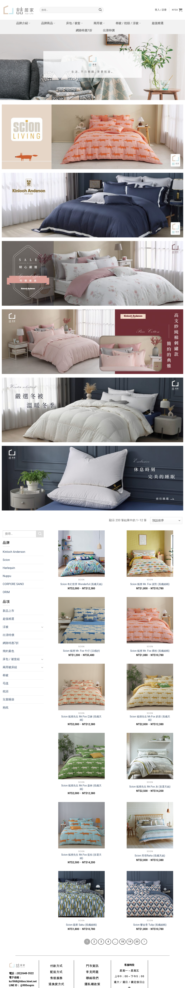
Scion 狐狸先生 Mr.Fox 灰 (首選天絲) (149, 786)
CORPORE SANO (13, 584)
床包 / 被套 (74, 23)
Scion (6, 560)
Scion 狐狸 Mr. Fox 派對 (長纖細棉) (150, 584)
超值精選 (157, 23)
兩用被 (99, 23)
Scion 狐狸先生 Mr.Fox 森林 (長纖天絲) (81, 787)
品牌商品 (48, 23)
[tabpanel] (92, 67)
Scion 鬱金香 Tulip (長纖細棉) (149, 924)
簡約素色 (8, 651)
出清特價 (109, 30)
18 (122, 941)
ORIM (6, 592)
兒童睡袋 (8, 699)
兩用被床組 (10, 667)
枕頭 (5, 691)
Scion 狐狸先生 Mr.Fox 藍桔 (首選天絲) (81, 856)
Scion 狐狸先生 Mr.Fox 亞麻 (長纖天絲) (81, 718)
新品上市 (8, 610)
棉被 (5, 675)
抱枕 (5, 707)
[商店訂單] (166, 520)
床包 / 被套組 (11, 659)
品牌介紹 (23, 23)
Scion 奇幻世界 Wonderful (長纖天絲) (81, 584)
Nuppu (7, 576)
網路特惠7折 (84, 30)
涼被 (5, 627)
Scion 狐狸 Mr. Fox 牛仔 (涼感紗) (81, 650)
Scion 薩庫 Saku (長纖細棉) (81, 924)
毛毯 (5, 683)
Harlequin (9, 568)
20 (136, 941)
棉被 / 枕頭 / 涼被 (128, 23)
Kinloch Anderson (14, 551)
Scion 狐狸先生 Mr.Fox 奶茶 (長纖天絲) (150, 718)
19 (129, 941)
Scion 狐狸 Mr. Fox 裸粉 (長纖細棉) (150, 650)
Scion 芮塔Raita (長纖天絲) (150, 855)
